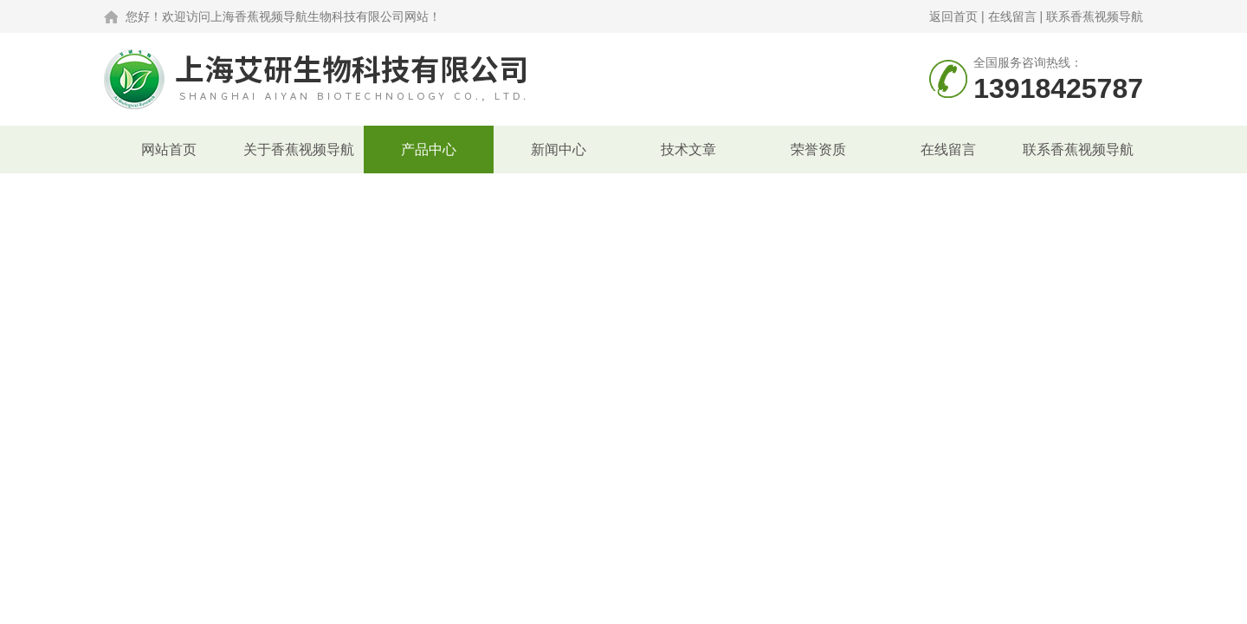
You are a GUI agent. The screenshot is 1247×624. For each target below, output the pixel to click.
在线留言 (1012, 16)
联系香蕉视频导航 (1094, 16)
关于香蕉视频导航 (298, 149)
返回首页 (953, 16)
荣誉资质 (818, 149)
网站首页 (169, 149)
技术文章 (688, 149)
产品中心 (428, 149)
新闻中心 (558, 149)
